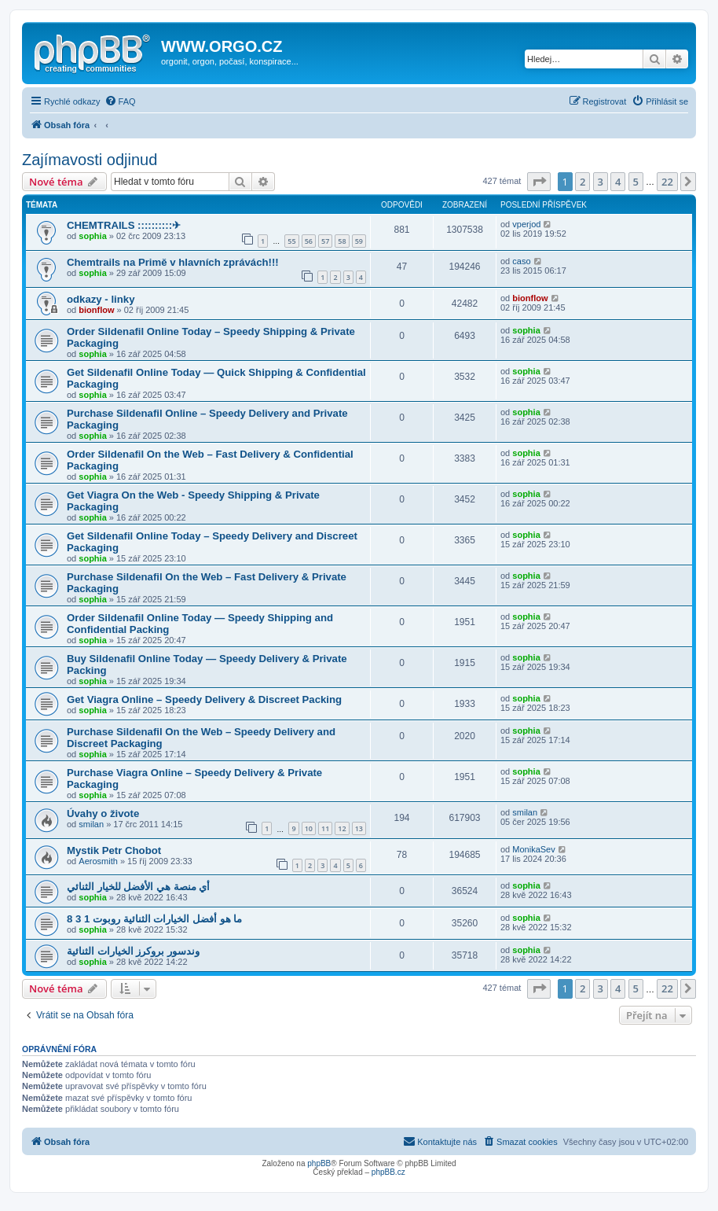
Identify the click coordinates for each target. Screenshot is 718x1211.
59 (359, 241)
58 (342, 241)
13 (359, 828)
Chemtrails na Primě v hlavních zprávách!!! (173, 262)
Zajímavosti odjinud (89, 159)
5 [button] (636, 182)
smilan (91, 824)
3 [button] (600, 182)
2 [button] (582, 182)
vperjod (526, 224)
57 (325, 241)
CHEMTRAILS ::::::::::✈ (124, 225)
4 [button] (618, 182)
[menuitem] (120, 101)
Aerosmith (98, 861)
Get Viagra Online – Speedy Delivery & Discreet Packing (204, 699)
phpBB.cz (388, 1172)
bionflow (96, 310)
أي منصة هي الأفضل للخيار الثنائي (138, 887)
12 (342, 828)
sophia (92, 236)
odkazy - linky (100, 299)
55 (291, 241)
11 (325, 828)
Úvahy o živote (103, 813)
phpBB (319, 1163)
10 (309, 828)
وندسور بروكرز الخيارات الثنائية (133, 951)
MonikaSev (533, 849)
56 (309, 241)
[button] (539, 181)
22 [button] (667, 182)
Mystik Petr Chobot (114, 850)
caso (521, 261)
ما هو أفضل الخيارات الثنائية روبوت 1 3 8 (154, 919)
